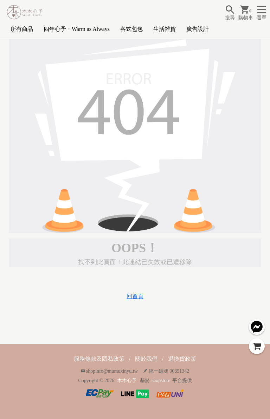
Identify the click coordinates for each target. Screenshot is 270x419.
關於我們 (146, 359)
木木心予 (127, 380)
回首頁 (135, 296)
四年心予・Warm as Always (77, 29)
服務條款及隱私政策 (99, 359)
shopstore (161, 380)
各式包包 (131, 29)
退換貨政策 (182, 359)
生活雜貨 (164, 29)
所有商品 (22, 29)
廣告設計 (197, 29)
